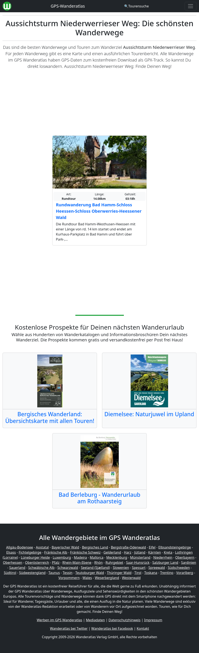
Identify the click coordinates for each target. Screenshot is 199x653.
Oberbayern (184, 557)
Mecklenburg (116, 557)
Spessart (138, 567)
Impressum (153, 620)
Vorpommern (69, 577)
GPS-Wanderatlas (68, 6)
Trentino (166, 572)
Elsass (11, 552)
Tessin (67, 572)
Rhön (98, 562)
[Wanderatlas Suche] (136, 6)
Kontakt (143, 628)
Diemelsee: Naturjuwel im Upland (149, 414)
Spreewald (156, 567)
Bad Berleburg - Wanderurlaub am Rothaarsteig (99, 498)
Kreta (168, 552)
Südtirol (10, 572)
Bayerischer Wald (65, 547)
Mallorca (96, 557)
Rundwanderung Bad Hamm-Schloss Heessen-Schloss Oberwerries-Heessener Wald (98, 211)
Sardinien (188, 562)
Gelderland (112, 552)
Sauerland (17, 567)
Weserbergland (107, 577)
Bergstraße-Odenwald (128, 547)
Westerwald (131, 577)
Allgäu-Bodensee (19, 547)
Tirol (137, 572)
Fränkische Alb (55, 552)
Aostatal (42, 547)
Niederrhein (162, 557)
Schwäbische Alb (41, 567)
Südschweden (179, 567)
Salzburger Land (165, 562)
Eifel (152, 547)
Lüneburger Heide (35, 557)
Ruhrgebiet (114, 562)
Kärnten (154, 552)
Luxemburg (62, 557)
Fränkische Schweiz (85, 552)
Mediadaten (95, 620)
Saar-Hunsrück (138, 562)
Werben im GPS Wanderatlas (59, 620)
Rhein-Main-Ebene (76, 562)
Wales (87, 577)
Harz (127, 552)
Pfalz (55, 562)
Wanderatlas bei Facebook (112, 628)
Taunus (54, 572)
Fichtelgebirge (30, 552)
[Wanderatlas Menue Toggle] (190, 6)
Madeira (80, 557)
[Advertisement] (99, 102)
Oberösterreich (37, 562)
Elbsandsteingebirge (174, 547)
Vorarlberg (184, 572)
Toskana (150, 572)
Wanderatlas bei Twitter (69, 628)
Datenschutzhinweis (125, 620)
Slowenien (121, 567)
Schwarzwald (67, 567)
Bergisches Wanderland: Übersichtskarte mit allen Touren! (49, 417)
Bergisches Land (95, 547)
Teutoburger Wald (89, 572)
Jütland (139, 552)
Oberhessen (12, 562)
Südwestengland (32, 572)
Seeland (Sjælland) (95, 567)
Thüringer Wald (119, 572)
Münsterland (140, 557)
